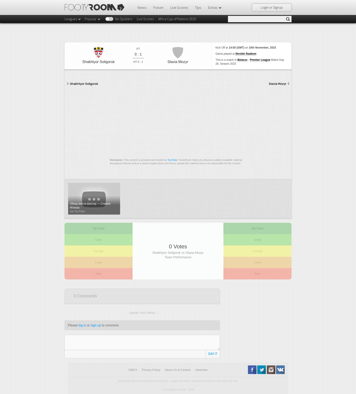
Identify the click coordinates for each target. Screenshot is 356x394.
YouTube (172, 160)
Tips (198, 7)
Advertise (201, 370)
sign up (96, 325)
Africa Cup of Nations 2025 (177, 19)
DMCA (133, 370)
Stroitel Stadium (245, 53)
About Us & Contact (178, 370)
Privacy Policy (151, 370)
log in (82, 325)
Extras (215, 7)
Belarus (242, 59)
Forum (158, 7)
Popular (93, 19)
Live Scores (179, 7)
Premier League (260, 59)
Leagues (72, 19)
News (141, 7)
